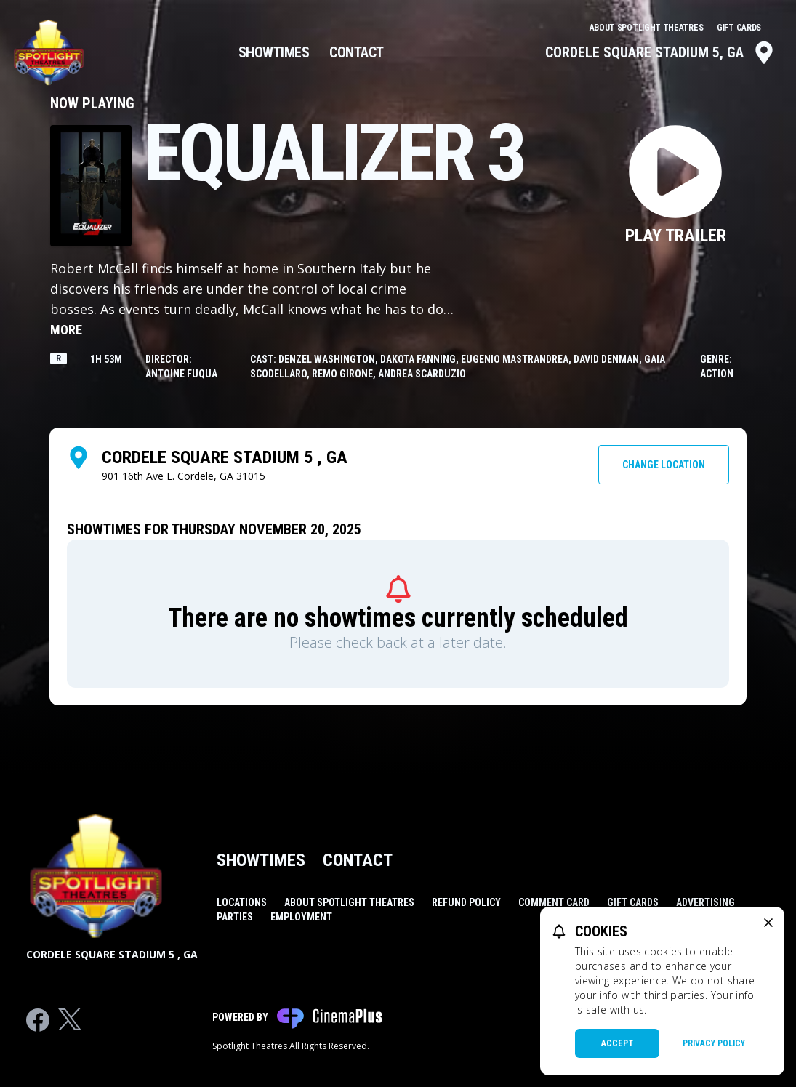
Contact (356, 52)
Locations (242, 902)
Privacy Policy (714, 1043)
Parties (235, 917)
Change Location (663, 464)
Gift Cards (739, 28)
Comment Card (554, 902)
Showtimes (274, 52)
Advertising (705, 902)
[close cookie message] (768, 922)
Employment (301, 917)
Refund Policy (466, 902)
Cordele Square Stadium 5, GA (660, 52)
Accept (617, 1043)
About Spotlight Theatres (648, 28)
